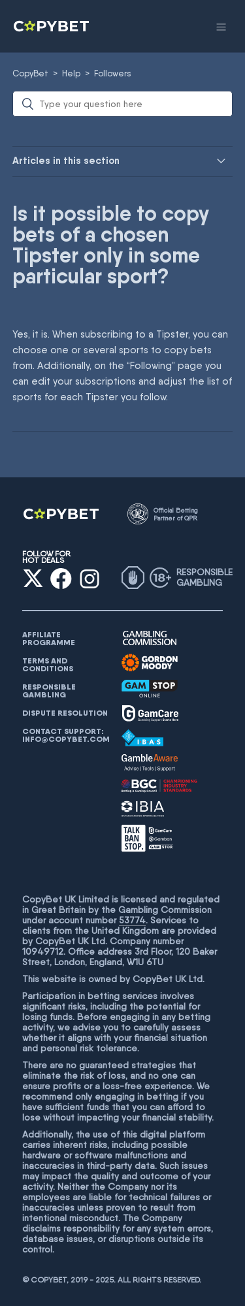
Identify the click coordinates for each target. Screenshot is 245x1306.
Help (71, 73)
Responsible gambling (49, 691)
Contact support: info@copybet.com (66, 735)
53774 (132, 920)
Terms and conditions (47, 665)
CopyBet (30, 73)
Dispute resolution (65, 713)
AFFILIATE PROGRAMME (48, 638)
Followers (112, 73)
